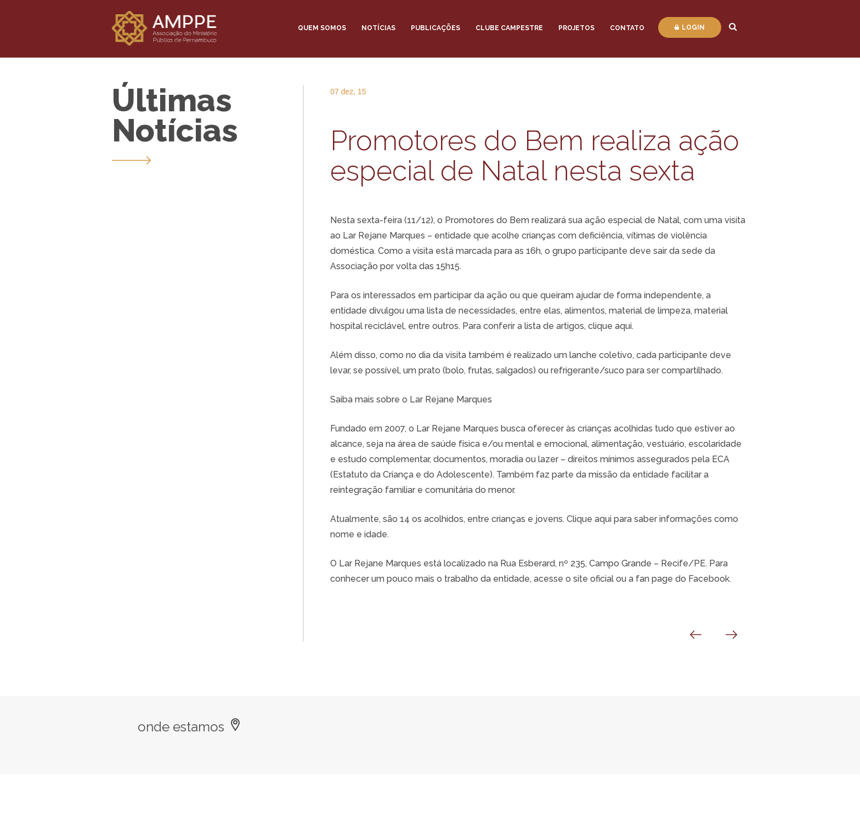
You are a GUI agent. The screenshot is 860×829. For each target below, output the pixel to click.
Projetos (576, 28)
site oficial (593, 579)
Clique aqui (589, 519)
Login (690, 27)
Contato (627, 28)
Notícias (378, 28)
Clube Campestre (509, 28)
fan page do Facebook (682, 579)
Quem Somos (322, 28)
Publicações (435, 28)
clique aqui (610, 326)
